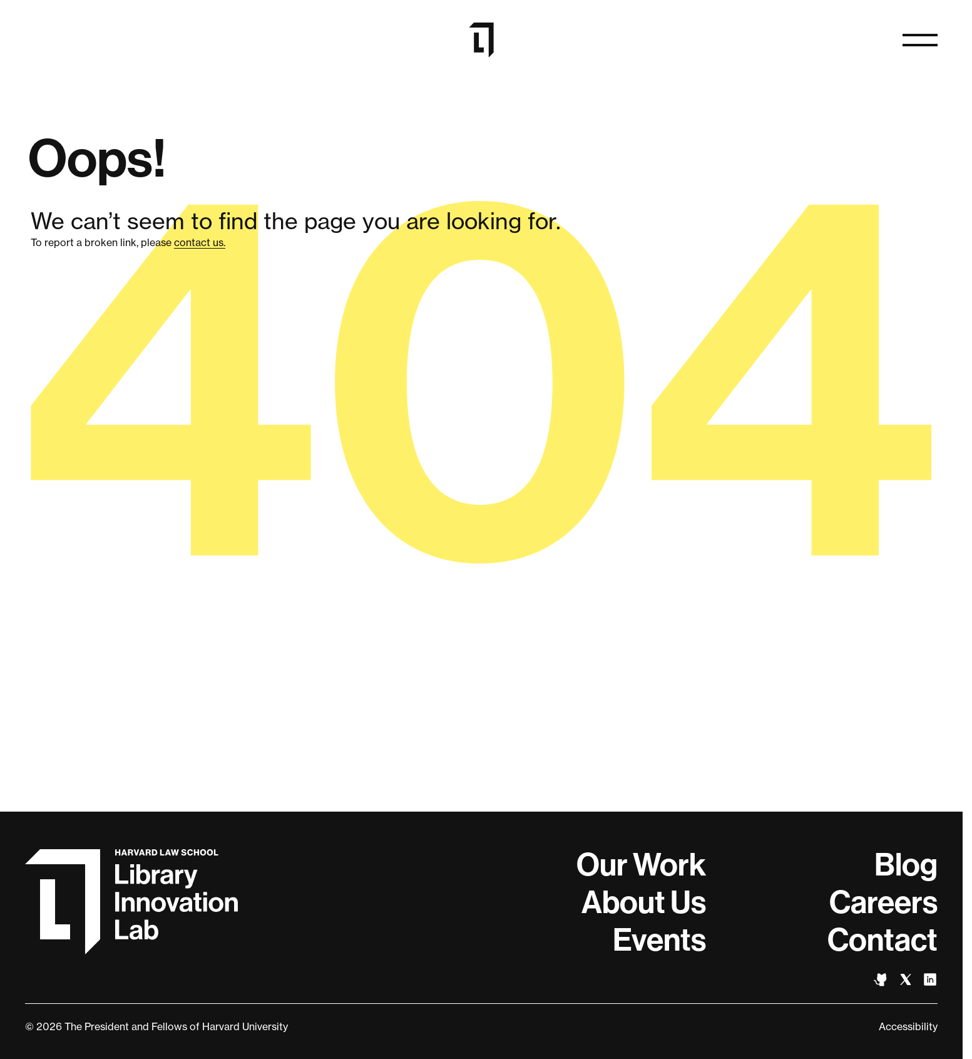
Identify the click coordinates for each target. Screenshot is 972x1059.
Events (659, 940)
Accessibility (908, 1026)
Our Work (641, 865)
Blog (906, 865)
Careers (883, 902)
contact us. (199, 242)
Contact (882, 940)
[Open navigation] (920, 40)
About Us (643, 902)
